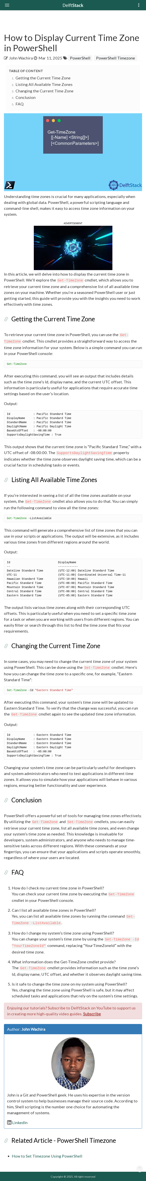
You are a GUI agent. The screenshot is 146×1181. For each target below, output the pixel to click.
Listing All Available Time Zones (44, 84)
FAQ (20, 103)
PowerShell (80, 58)
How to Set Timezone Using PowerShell (47, 1156)
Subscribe (92, 1013)
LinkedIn (17, 1122)
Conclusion (26, 97)
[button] (73, 247)
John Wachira (21, 58)
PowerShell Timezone (115, 58)
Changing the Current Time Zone (44, 90)
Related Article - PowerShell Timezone (63, 1140)
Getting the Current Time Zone (43, 77)
